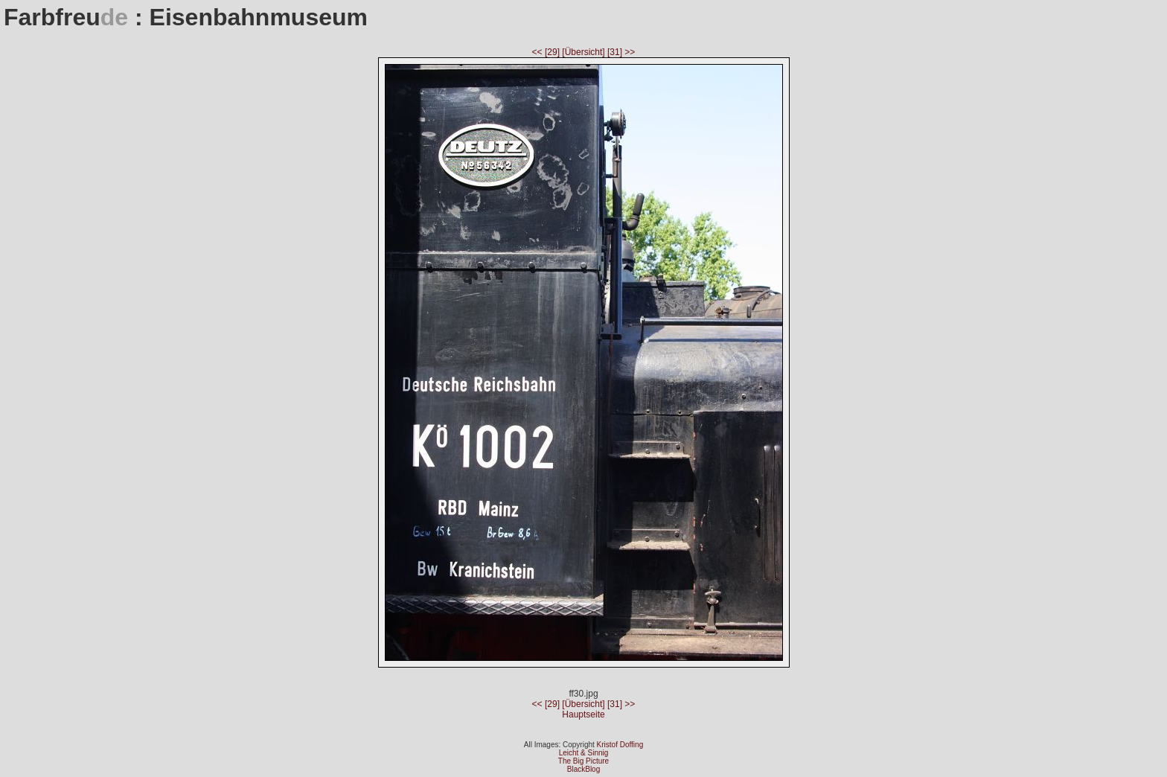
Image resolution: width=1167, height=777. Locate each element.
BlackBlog (583, 769)
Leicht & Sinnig (584, 753)
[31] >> (621, 52)
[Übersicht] (584, 52)
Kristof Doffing (620, 745)
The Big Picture (583, 761)
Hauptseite (583, 714)
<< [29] (547, 52)
